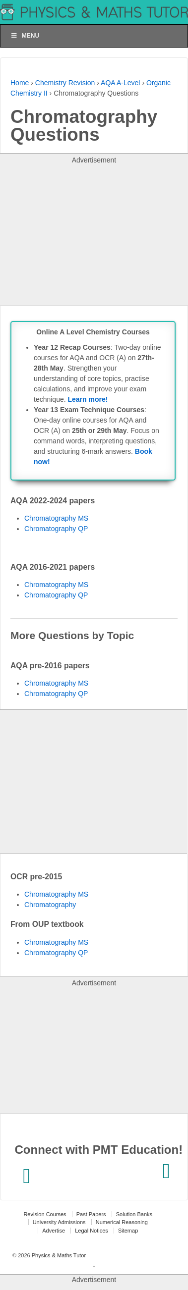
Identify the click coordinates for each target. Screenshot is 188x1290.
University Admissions (59, 1222)
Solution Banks (134, 1214)
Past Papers (91, 1214)
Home (19, 83)
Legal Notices (91, 1231)
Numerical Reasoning (122, 1222)
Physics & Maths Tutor (58, 1255)
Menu (24, 35)
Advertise (53, 1231)
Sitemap (128, 1231)
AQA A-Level (120, 83)
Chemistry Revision (65, 83)
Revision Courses (44, 1214)
